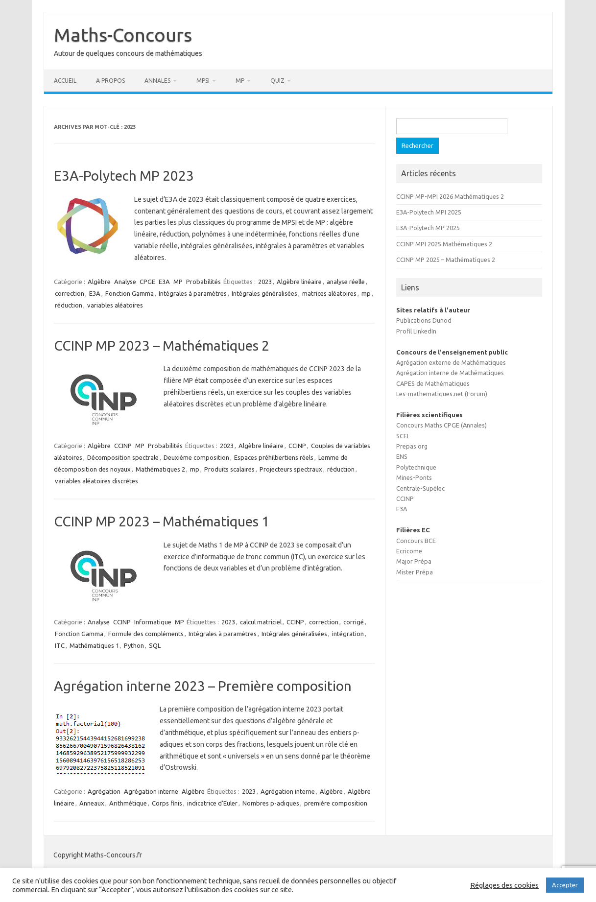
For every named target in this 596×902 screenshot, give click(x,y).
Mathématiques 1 (94, 645)
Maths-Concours (123, 34)
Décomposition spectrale (123, 457)
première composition (335, 803)
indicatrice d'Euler (212, 803)
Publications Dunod (424, 320)
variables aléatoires (115, 305)
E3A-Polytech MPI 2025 (428, 212)
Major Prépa (413, 561)
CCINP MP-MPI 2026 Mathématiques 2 (450, 196)
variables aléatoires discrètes (96, 480)
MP (240, 80)
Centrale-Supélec (420, 488)
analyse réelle (346, 281)
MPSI (203, 80)
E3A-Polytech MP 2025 (428, 227)
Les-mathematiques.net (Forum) (441, 393)
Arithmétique (128, 803)
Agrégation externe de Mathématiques (451, 362)
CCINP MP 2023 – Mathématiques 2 (161, 345)
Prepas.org (412, 446)
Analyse (125, 281)
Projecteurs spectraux (291, 469)
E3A (164, 281)
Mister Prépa (414, 572)
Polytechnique (416, 467)
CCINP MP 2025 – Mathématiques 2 (445, 259)
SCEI (402, 435)
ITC (60, 645)
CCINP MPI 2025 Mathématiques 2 (444, 243)
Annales (157, 80)
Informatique (152, 621)
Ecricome (409, 550)
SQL (155, 645)
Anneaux (91, 803)
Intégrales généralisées (264, 293)
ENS (401, 456)
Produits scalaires (229, 469)
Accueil (65, 80)
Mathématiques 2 (160, 469)
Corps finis (167, 803)
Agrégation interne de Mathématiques (450, 372)
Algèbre (99, 281)
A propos (110, 80)
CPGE (147, 281)
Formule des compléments (146, 633)
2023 (265, 281)
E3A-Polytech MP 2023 (124, 175)
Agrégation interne (151, 791)
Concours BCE (416, 540)
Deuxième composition (196, 457)
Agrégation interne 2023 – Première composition (203, 685)
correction (69, 293)
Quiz (277, 80)
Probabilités (203, 281)
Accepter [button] (565, 884)
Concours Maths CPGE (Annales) (441, 425)
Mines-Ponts (414, 477)
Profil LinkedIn (416, 331)
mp (366, 293)
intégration (348, 633)
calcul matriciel (261, 621)
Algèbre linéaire (299, 281)
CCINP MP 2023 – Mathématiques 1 (161, 521)
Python (134, 645)
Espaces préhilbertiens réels (273, 457)
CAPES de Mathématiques (433, 383)
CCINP (123, 445)
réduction (68, 305)
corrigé (353, 621)
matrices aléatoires (329, 293)
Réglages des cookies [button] (504, 885)
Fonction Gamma (129, 293)
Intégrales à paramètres (193, 293)
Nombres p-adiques (270, 803)
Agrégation (104, 791)
